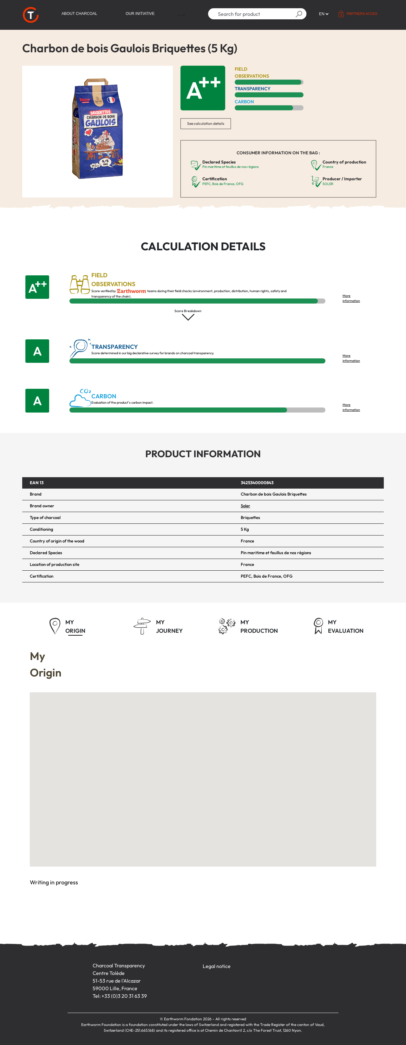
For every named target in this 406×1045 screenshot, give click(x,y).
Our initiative (140, 13)
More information (351, 298)
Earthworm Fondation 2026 (188, 1018)
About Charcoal (79, 13)
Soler (245, 505)
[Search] (249, 13)
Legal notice (217, 966)
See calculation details (205, 123)
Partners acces (362, 14)
